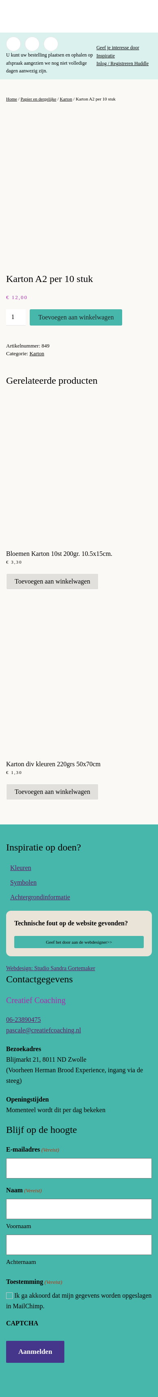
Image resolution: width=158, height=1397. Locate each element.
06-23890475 (23, 1019)
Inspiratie (106, 56)
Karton (66, 98)
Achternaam (21, 1262)
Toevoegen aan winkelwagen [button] (52, 581)
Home (11, 98)
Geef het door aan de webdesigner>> (79, 942)
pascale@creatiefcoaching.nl (43, 1030)
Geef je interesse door (118, 47)
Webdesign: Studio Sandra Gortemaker (50, 968)
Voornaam (18, 1226)
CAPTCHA (22, 1323)
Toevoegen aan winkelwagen (76, 317)
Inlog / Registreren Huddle (123, 63)
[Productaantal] (16, 317)
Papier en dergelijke (38, 98)
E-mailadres (32, 1150)
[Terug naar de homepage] (79, 16)
